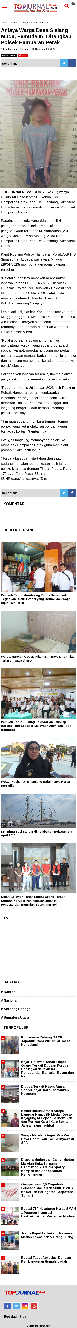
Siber (23, 1316)
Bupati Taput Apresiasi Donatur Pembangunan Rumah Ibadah (46, 1259)
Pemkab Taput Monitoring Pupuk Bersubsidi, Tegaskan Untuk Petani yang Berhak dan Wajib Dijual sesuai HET (35, 599)
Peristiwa (44, 22)
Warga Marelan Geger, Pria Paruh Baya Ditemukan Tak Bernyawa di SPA (47, 1139)
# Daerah (8, 992)
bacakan (9, 55)
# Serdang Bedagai (16, 1009)
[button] (73, 2)
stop (23, 55)
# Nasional (9, 1000)
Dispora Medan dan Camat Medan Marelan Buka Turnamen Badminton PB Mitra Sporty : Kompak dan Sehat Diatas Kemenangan (47, 1167)
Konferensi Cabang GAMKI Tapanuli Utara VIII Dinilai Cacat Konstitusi (45, 1041)
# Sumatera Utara (15, 1017)
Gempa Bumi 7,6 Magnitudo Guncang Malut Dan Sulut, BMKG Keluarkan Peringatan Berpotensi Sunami (47, 1190)
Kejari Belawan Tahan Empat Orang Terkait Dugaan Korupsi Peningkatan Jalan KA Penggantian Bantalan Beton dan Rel (33, 900)
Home (4, 22)
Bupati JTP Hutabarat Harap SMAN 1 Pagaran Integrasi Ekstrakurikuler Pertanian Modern (48, 1212)
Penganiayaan (29, 22)
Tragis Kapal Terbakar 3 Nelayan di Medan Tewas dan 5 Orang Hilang (48, 1235)
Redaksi (10, 1316)
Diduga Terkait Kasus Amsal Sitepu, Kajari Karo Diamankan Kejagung (45, 1090)
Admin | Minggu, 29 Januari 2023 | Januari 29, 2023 (28, 49)
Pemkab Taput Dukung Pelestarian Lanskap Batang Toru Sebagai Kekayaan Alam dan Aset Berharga (36, 725)
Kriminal (13, 22)
